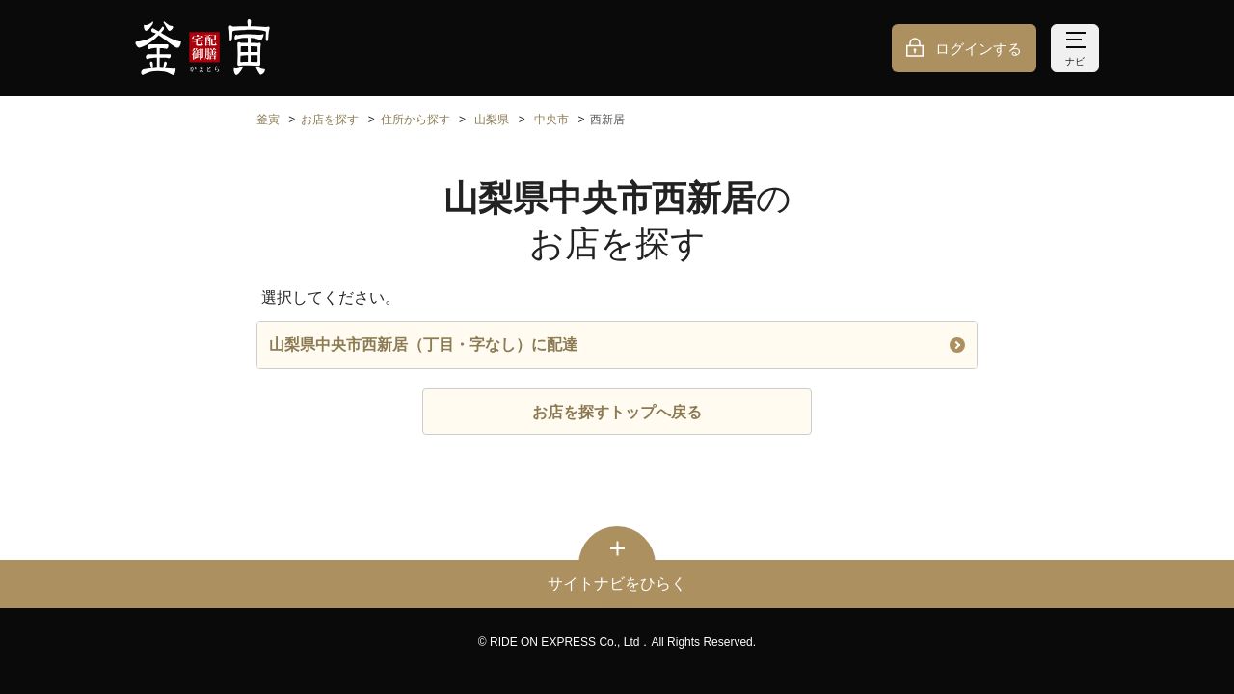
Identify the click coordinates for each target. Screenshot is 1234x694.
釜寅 (268, 119)
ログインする (978, 48)
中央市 (551, 119)
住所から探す (415, 119)
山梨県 (491, 119)
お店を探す (330, 119)
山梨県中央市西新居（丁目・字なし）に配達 (617, 344)
